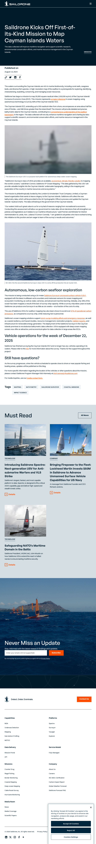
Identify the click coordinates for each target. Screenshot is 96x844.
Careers (52, 773)
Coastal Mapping (11, 782)
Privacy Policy (45, 658)
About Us (52, 769)
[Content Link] (25, 440)
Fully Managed (54, 753)
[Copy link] (6, 77)
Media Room (10, 802)
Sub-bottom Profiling (12, 736)
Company (54, 458)
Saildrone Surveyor (50, 387)
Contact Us (84, 699)
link (27, 349)
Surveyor (52, 728)
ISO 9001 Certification (56, 778)
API (6, 757)
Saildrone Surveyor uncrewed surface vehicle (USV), (65, 295)
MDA (6, 723)
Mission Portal (10, 753)
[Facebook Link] (20, 77)
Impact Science (20, 393)
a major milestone (58, 99)
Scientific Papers (11, 815)
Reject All (71, 835)
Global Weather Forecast (58, 786)
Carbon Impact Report (56, 782)
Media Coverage (10, 811)
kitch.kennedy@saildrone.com (65, 373)
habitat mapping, (79, 321)
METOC (7, 740)
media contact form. (35, 378)
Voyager (52, 732)
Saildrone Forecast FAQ (57, 790)
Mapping (17, 387)
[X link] (10, 77)
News (7, 807)
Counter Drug (9, 769)
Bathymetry (31, 387)
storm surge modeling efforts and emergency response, (63, 318)
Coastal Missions (71, 387)
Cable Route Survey (12, 790)
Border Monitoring (11, 778)
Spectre (51, 723)
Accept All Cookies (71, 828)
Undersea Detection (12, 728)
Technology (10, 458)
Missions (88, 52)
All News (85, 415)
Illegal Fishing (9, 773)
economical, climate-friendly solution (66, 181)
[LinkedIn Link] (15, 77)
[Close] (91, 812)
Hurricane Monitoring (12, 795)
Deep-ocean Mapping (12, 786)
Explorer (52, 736)
